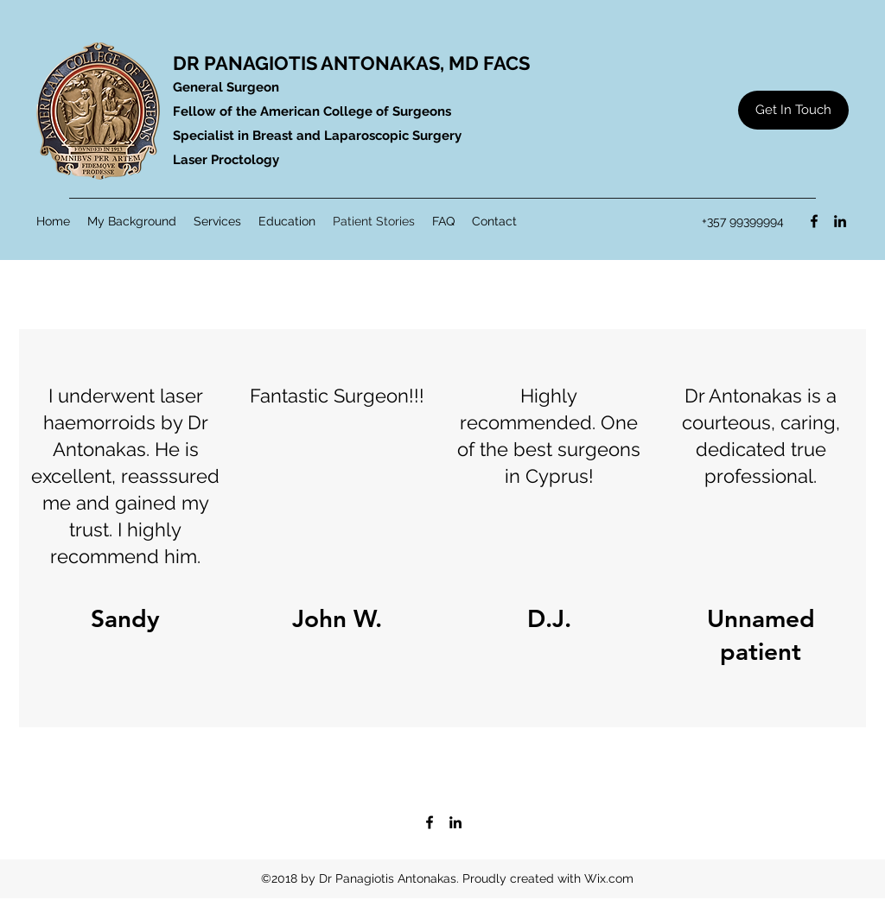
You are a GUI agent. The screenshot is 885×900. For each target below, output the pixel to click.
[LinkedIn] (840, 221)
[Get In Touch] (793, 110)
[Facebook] (814, 221)
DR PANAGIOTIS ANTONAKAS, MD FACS (351, 63)
